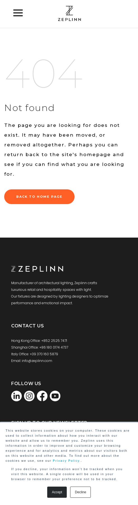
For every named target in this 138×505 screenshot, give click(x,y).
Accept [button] (57, 492)
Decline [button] (80, 492)
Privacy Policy (66, 460)
